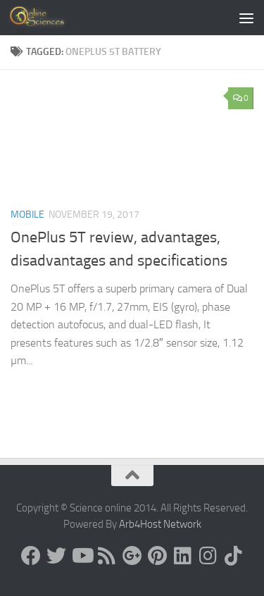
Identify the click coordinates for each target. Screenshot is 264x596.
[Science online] (31, 556)
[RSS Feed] (107, 556)
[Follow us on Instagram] (208, 556)
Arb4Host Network (160, 524)
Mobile (27, 215)
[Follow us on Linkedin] (183, 556)
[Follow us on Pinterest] (158, 556)
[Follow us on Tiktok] (234, 556)
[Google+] (132, 556)
